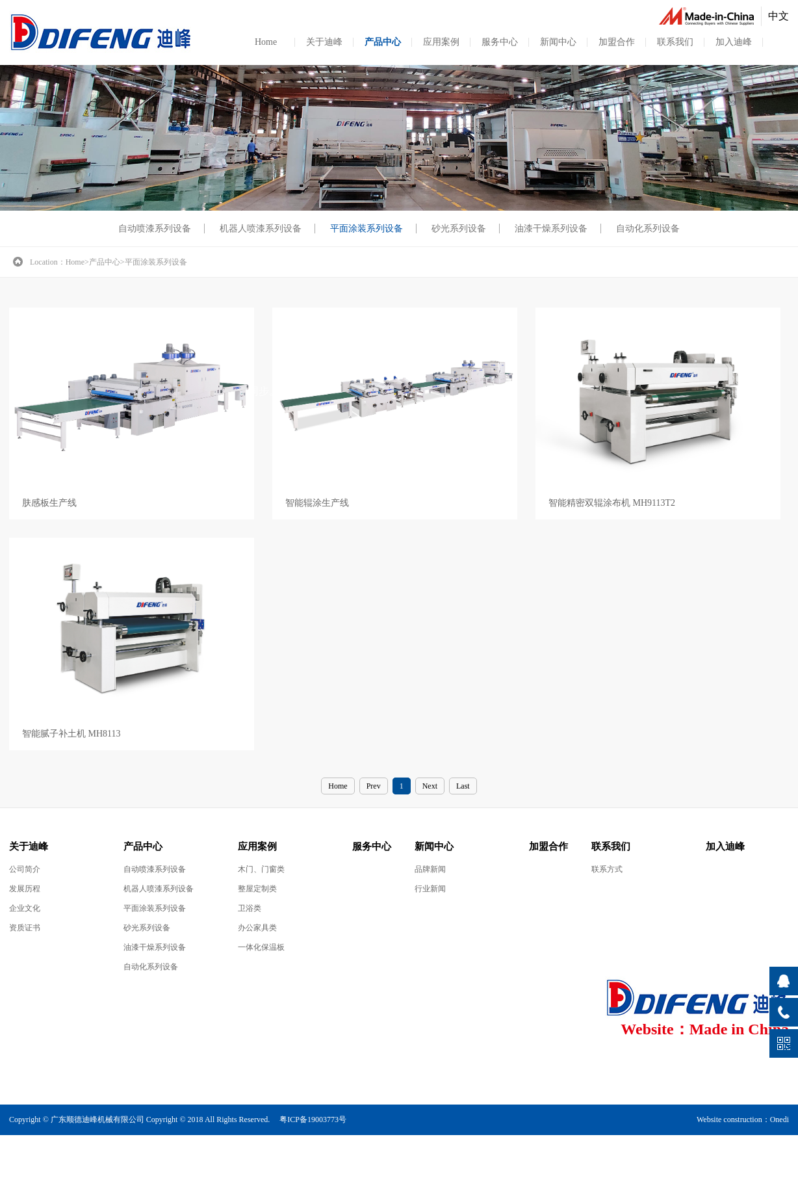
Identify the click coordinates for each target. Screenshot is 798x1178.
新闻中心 (558, 42)
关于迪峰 (324, 42)
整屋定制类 (257, 888)
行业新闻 (430, 888)
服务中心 (500, 42)
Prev (374, 786)
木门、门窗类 (261, 869)
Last (463, 786)
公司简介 (24, 869)
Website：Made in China (705, 1029)
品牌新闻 (430, 869)
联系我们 (675, 42)
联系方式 (607, 869)
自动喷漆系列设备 (154, 228)
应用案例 (441, 42)
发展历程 (24, 888)
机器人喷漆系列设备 (261, 228)
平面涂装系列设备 (366, 228)
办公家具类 (257, 927)
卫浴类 (249, 908)
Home (266, 42)
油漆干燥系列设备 (551, 228)
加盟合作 (616, 42)
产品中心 (383, 42)
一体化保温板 (261, 947)
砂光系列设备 (458, 228)
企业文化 (24, 908)
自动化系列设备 (648, 228)
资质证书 (24, 927)
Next (429, 786)
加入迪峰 (733, 42)
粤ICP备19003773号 (312, 1119)
